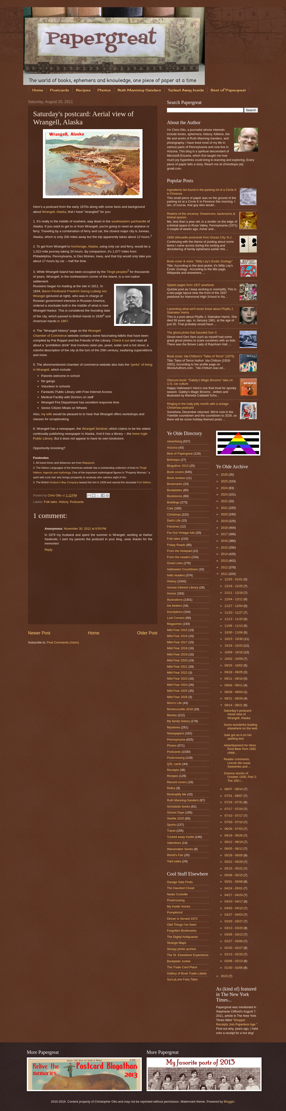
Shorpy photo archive (181, 949)
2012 (225, 567)
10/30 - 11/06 (233, 632)
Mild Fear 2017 (177, 642)
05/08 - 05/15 (233, 875)
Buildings (173, 502)
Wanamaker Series (180, 849)
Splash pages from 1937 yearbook (190, 285)
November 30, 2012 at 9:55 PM (85, 528)
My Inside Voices (178, 906)
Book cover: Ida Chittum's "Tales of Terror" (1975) (200, 356)
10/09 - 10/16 (233, 652)
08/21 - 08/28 (233, 698)
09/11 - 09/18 (233, 678)
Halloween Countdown (182, 569)
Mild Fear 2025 (177, 691)
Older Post (147, 633)
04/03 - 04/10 (233, 908)
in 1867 (62, 321)
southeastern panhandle (128, 221)
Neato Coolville (177, 894)
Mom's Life (174, 703)
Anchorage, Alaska (84, 246)
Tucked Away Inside (186, 90)
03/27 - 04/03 (233, 914)
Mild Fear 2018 (177, 648)
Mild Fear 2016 (177, 636)
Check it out (120, 340)
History (63, 502)
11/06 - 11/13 (233, 625)
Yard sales (174, 861)
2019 (225, 521)
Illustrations (175, 599)
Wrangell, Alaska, (54, 212)
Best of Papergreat (180, 453)
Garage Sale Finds (180, 882)
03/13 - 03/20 (233, 928)
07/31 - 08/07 (233, 796)
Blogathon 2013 (178, 466)
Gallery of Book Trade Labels (187, 973)
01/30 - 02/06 (233, 967)
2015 (225, 547)
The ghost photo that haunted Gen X (192, 332)
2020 (225, 514)
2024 (225, 488)
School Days (175, 812)
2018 (225, 527)
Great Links (175, 563)
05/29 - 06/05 (233, 855)
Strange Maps (176, 943)
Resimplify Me (176, 794)
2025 (225, 481)
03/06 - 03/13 (233, 934)
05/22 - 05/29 (233, 862)
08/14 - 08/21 (233, 705)
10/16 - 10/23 (233, 645)
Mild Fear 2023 (177, 678)
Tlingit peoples (117, 271)
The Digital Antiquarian (182, 937)
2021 (225, 508)
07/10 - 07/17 (233, 815)
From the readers (179, 557)
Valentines (174, 843)
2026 (225, 474)
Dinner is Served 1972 (182, 918)
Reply (48, 549)
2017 (225, 534)
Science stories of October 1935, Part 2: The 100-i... (240, 776)
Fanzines (173, 526)
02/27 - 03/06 (233, 941)
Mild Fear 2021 (177, 666)
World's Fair (175, 855)
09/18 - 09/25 (233, 672)
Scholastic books (178, 806)
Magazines (174, 624)
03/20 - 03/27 (233, 921)
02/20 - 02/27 (233, 948)
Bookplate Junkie (178, 961)
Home (37, 90)
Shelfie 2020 (175, 818)
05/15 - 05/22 (233, 868)
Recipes (83, 90)
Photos (104, 90)
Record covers (177, 782)
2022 (225, 501)
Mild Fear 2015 (177, 630)
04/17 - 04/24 (233, 895)
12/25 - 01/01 (233, 579)
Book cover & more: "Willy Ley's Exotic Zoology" (200, 261)
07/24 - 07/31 (233, 802)
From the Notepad (179, 551)
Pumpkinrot (175, 912)
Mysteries (173, 727)
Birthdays (173, 460)
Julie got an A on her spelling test (238, 736)
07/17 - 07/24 (233, 809)
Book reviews (176, 478)
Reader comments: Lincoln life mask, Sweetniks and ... (237, 762)
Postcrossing (176, 757)
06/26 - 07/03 (233, 828)
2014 (225, 554)
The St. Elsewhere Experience (187, 955)
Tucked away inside (180, 837)
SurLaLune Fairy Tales (182, 979)
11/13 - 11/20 (233, 619)
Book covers (175, 472)
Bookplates (174, 490)
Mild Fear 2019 (177, 654)
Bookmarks (174, 484)
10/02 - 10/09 (233, 658)
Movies (172, 715)
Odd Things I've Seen (181, 924)
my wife (46, 414)
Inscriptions (175, 612)
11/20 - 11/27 (233, 612)
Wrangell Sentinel (94, 428)
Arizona (172, 447)
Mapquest (88, 462)
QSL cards (174, 764)
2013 (225, 560)
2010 (225, 976)
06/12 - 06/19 (233, 842)
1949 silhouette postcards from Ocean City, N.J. (199, 237)
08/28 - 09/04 (233, 692)
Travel (171, 830)
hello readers (176, 575)
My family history (178, 721)
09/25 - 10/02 (233, 665)
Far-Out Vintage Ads (181, 532)
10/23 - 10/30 (233, 639)
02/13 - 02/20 (233, 954)
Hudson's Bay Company (64, 482)
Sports (171, 824)
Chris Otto (55, 495)
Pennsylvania (176, 739)
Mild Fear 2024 (177, 685)
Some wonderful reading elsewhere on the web (240, 726)
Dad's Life (174, 520)
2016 (225, 541)
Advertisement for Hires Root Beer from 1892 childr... (240, 748)
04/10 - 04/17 (233, 901)
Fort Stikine (144, 482)
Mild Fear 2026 (177, 697)
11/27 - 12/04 (233, 606)
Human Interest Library (182, 587)
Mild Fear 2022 (177, 672)
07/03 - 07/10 (233, 822)
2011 (225, 574)
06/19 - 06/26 (233, 835)
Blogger (229, 1101)
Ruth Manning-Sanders (139, 90)
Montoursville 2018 (180, 709)
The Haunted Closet (180, 888)
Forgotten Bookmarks (181, 930)
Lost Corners (176, 618)
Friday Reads (176, 545)
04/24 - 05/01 (233, 888)
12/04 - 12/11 (233, 599)
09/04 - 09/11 (233, 685)
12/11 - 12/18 (233, 592)
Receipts (173, 770)
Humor (171, 593)
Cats (170, 508)
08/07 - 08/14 (233, 789)
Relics (171, 788)
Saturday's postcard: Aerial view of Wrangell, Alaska (238, 714)
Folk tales (50, 502)
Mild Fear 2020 (177, 660)
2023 (225, 494)
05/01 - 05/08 (233, 881)
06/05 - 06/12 (233, 848)
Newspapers (175, 733)
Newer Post (39, 633)
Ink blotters (174, 605)
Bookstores (174, 496)
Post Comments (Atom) (63, 642)
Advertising (174, 441)
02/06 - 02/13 (233, 961)
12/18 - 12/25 (233, 586)
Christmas (174, 514)
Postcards (59, 90)
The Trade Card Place (182, 967)
